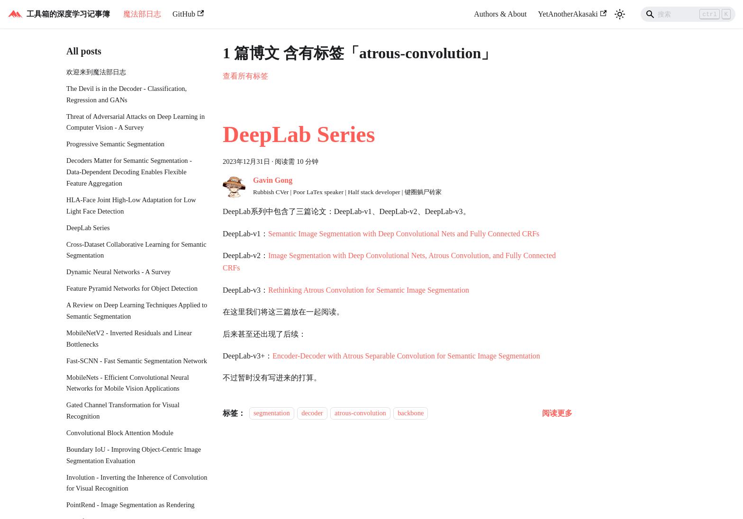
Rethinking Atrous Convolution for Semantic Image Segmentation (368, 290)
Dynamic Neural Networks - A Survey (118, 272)
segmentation (272, 413)
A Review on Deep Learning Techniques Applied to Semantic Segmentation (136, 310)
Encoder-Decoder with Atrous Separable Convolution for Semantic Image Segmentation (406, 356)
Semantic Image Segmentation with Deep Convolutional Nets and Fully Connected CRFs (403, 234)
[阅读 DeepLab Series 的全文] (557, 413)
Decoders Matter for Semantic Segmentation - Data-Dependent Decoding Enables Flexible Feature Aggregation (129, 172)
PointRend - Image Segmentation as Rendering (130, 505)
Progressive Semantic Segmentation (115, 144)
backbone (411, 413)
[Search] (688, 14)
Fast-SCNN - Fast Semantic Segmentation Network (136, 361)
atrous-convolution (360, 413)
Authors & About (500, 14)
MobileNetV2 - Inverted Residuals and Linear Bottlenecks (129, 338)
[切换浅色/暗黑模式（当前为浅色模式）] (619, 14)
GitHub (188, 14)
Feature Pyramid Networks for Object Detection (132, 288)
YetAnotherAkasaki (572, 14)
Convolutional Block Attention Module (119, 433)
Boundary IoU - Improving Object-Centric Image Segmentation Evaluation (133, 455)
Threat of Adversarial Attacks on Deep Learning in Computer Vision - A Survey (135, 122)
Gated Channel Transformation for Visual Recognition (123, 410)
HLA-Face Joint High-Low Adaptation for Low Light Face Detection (131, 205)
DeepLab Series (88, 228)
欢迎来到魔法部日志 (96, 72)
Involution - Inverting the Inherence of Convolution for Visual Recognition (136, 483)
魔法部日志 (142, 14)
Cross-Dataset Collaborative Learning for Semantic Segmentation (136, 250)
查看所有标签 (245, 76)
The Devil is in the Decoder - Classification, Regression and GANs (126, 94)
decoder (312, 413)
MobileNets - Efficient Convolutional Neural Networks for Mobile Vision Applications (127, 383)
